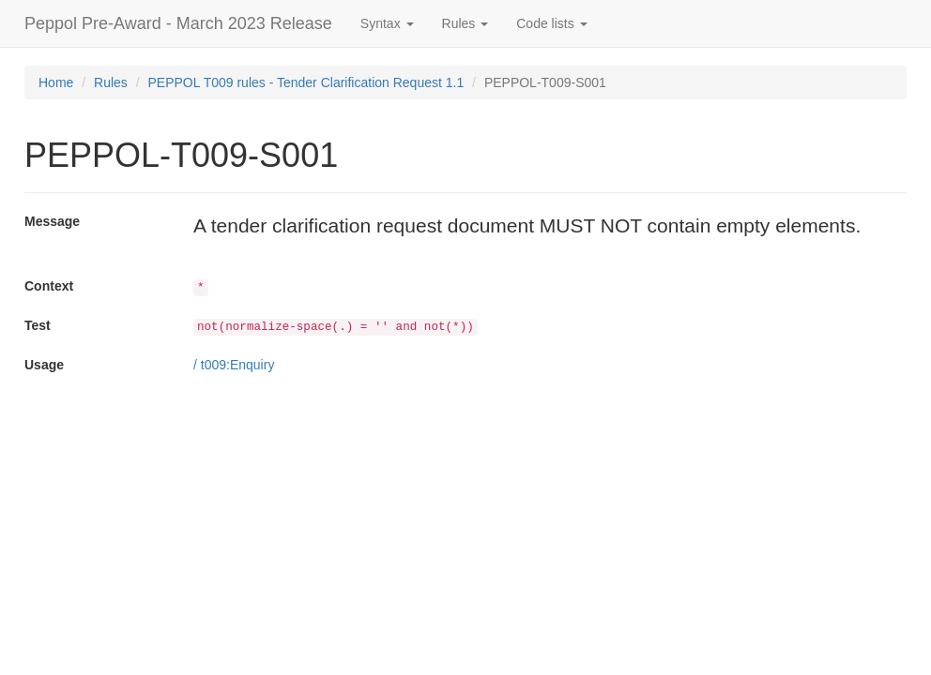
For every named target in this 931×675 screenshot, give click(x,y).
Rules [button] (465, 23)
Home (55, 82)
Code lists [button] (551, 23)
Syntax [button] (387, 23)
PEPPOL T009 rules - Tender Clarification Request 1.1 (306, 82)
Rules (111, 82)
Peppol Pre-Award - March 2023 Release (178, 23)
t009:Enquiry (238, 364)
